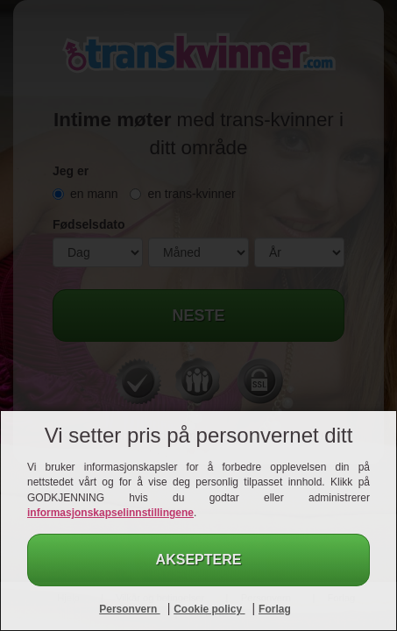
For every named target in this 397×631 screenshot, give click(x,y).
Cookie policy (209, 609)
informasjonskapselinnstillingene (110, 513)
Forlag (275, 609)
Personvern (129, 609)
